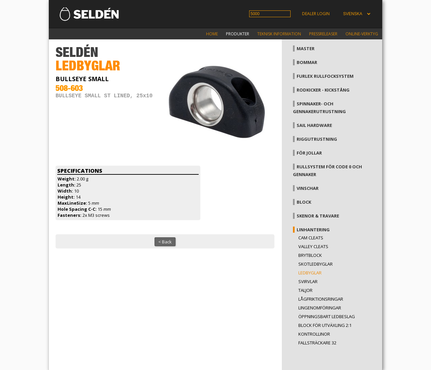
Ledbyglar (310, 273)
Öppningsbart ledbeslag (326, 316)
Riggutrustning (317, 139)
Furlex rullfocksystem (325, 76)
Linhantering (313, 230)
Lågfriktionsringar (320, 299)
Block (304, 202)
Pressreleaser (323, 34)
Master (305, 48)
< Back (165, 242)
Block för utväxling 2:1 (325, 325)
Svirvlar (308, 281)
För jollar (309, 153)
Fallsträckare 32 (317, 343)
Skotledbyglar (315, 264)
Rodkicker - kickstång (323, 90)
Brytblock (310, 255)
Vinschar (308, 188)
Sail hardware (314, 125)
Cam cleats (310, 238)
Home (212, 34)
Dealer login (316, 13)
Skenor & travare (318, 216)
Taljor (305, 290)
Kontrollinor (314, 334)
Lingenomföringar (319, 308)
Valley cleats (313, 246)
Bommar (307, 62)
